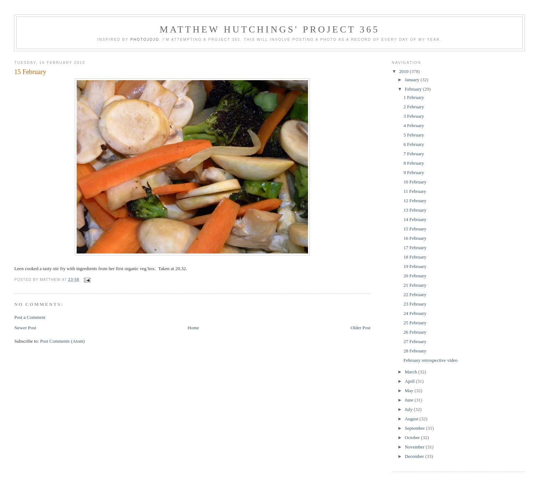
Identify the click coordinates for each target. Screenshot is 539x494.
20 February (414, 275)
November (415, 447)
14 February (414, 219)
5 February (413, 135)
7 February (413, 153)
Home (193, 327)
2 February (413, 106)
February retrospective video (430, 360)
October (413, 437)
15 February (30, 71)
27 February (414, 341)
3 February (413, 116)
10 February (414, 182)
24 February (414, 313)
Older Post (361, 327)
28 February (414, 351)
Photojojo (144, 40)
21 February (414, 285)
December (415, 456)
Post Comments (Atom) (62, 341)
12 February (414, 200)
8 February (413, 163)
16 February (414, 238)
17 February (414, 247)
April (410, 381)
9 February (413, 172)
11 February (414, 191)
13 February (414, 210)
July (409, 409)
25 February (414, 322)
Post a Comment (29, 317)
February (414, 89)
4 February (413, 125)
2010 (404, 71)
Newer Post (25, 327)
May (410, 390)
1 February (413, 97)
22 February (414, 294)
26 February (414, 332)
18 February (414, 257)
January (413, 79)
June (410, 400)
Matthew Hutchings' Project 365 (269, 29)
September (415, 428)
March (411, 371)
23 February (414, 304)
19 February (414, 266)
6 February (413, 144)
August (412, 418)
